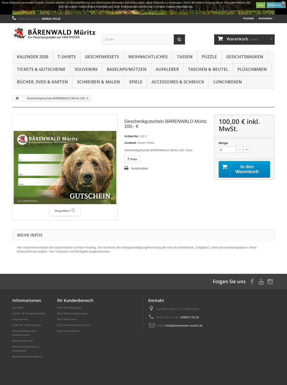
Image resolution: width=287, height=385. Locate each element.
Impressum (20, 319)
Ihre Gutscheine (68, 331)
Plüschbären (252, 69)
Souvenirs (86, 69)
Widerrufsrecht (22, 341)
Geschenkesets (102, 56)
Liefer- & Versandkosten (29, 313)
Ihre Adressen (66, 319)
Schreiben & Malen (98, 81)
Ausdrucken (139, 168)
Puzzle (209, 56)
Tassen (185, 56)
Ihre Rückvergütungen (72, 313)
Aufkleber (167, 69)
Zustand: (130, 142)
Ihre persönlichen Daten (73, 325)
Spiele (135, 81)
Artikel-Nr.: (131, 136)
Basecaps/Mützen (126, 69)
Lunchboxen (227, 81)
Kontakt (248, 18)
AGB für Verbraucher (26, 325)
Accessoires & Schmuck (178, 81)
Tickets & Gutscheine (41, 69)
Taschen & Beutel (208, 69)
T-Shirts (66, 56)
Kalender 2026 (32, 56)
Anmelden (265, 18)
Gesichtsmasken (244, 56)
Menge (223, 143)
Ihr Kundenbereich (75, 300)
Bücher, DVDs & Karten (42, 81)
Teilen (132, 159)
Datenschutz (276, 5)
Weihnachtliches (148, 56)
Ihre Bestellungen (69, 307)
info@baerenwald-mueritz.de (183, 325)
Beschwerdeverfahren (27, 356)
